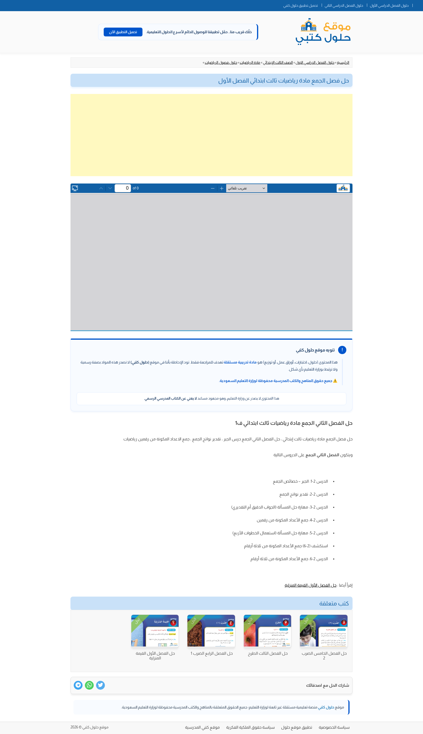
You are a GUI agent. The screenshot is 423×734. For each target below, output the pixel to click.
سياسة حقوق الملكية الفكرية (250, 727)
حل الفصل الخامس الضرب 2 (324, 655)
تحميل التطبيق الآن (123, 32)
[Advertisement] (211, 135)
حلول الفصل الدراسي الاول (315, 62)
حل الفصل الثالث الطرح (268, 653)
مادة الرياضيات (250, 62)
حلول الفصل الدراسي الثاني (344, 6)
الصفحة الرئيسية (417, 4)
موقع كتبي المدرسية (202, 727)
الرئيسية (343, 62)
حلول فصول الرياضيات (221, 62)
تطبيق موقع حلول (296, 727)
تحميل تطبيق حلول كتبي (300, 6)
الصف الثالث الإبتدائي (278, 62)
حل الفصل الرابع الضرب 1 (212, 653)
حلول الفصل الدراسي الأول (389, 6)
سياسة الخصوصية (334, 727)
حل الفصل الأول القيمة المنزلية (310, 585)
